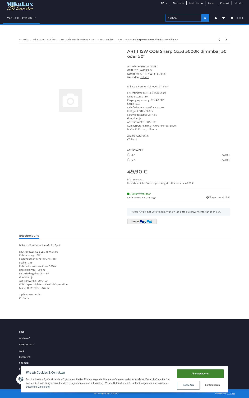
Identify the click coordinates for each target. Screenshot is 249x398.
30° (180, 155)
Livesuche (25, 356)
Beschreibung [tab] (29, 235)
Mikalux (238, 3)
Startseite (178, 3)
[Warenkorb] (237, 18)
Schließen (187, 385)
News (211, 3)
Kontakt (224, 3)
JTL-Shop (231, 393)
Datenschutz (26, 344)
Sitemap (24, 362)
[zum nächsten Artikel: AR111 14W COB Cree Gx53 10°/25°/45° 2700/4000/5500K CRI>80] (226, 39)
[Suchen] (183, 18)
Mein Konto (196, 3)
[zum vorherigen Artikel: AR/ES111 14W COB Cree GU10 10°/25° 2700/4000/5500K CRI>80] (219, 39)
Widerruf (24, 338)
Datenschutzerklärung (38, 386)
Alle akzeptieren (200, 373)
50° (180, 160)
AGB (21, 350)
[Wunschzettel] (224, 18)
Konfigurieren (212, 385)
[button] (216, 18)
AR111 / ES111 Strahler (153, 73)
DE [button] (162, 3)
